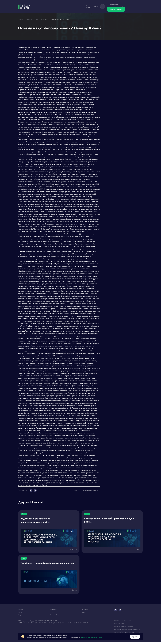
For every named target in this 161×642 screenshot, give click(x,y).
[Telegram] (120, 610)
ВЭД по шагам (22, 615)
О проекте (88, 6)
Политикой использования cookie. (91, 638)
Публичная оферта (119, 623)
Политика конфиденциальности (123, 621)
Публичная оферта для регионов (123, 626)
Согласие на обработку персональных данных (127, 629)
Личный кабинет (115, 4)
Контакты (84, 615)
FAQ (51, 612)
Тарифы (96, 6)
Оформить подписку (116, 9)
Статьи (23, 514)
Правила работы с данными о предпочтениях (127, 632)
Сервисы (20, 609)
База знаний (53, 609)
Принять (135, 637)
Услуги (20, 612)
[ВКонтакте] (115, 610)
